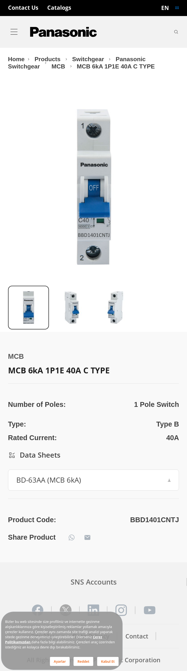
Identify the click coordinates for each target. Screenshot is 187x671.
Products (48, 59)
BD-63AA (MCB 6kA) (93, 480)
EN (165, 8)
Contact (136, 636)
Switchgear (89, 59)
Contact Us (23, 7)
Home (16, 59)
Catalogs (59, 7)
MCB (59, 66)
